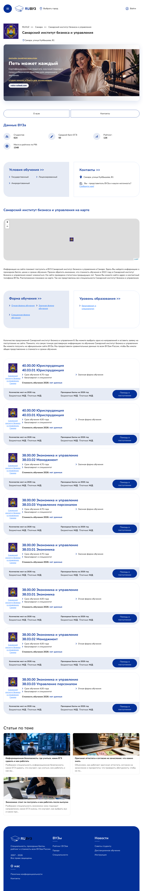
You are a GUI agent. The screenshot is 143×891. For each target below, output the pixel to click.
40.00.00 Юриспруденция (43, 365)
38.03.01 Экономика (38, 549)
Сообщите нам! (86, 186)
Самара (39, 27)
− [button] (7, 226)
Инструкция (101, 854)
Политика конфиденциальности (26, 874)
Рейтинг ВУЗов (60, 846)
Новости (102, 838)
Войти (133, 8)
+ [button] (7, 222)
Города (56, 850)
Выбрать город (50, 8)
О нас (15, 866)
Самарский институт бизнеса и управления (69, 27)
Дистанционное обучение (107, 850)
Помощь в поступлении (124, 394)
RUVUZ (25, 27)
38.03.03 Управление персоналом (49, 504)
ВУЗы (57, 838)
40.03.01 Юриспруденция (43, 370)
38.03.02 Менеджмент (40, 460)
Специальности (60, 854)
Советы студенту (103, 846)
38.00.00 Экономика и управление (50, 455)
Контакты (15, 878)
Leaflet (136, 259)
